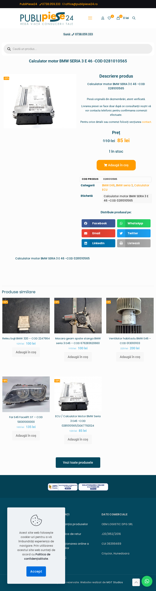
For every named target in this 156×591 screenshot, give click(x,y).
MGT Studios (114, 582)
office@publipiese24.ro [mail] (81, 4)
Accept (36, 571)
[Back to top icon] (136, 582)
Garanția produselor (73, 524)
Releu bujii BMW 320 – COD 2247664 (26, 338)
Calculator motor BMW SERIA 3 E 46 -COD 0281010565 (126, 198)
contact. (147, 122)
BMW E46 (108, 185)
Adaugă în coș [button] (26, 352)
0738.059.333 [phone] (51, 4)
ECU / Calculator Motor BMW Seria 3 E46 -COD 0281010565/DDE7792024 (78, 420)
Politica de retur (70, 534)
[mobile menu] (90, 18)
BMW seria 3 (124, 185)
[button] (116, 165)
